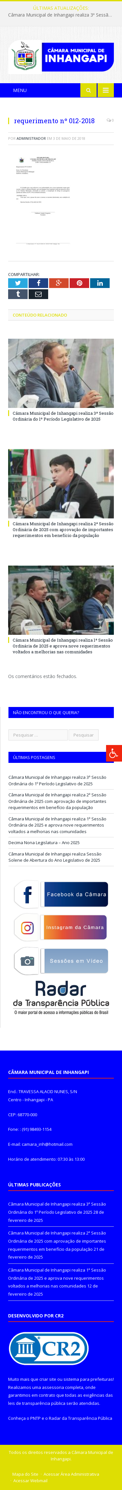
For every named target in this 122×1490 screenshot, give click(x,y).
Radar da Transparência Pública (80, 1418)
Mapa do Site (25, 1474)
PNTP (35, 1418)
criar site (47, 1379)
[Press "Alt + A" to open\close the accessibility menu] (114, 753)
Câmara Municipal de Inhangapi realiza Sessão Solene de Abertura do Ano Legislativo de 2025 (55, 857)
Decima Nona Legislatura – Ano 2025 (44, 842)
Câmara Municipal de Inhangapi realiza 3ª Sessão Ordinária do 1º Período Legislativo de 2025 (62, 15)
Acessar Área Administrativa (71, 1474)
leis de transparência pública (36, 1403)
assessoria (53, 1387)
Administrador (31, 138)
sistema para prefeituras (88, 1379)
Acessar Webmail (30, 1480)
